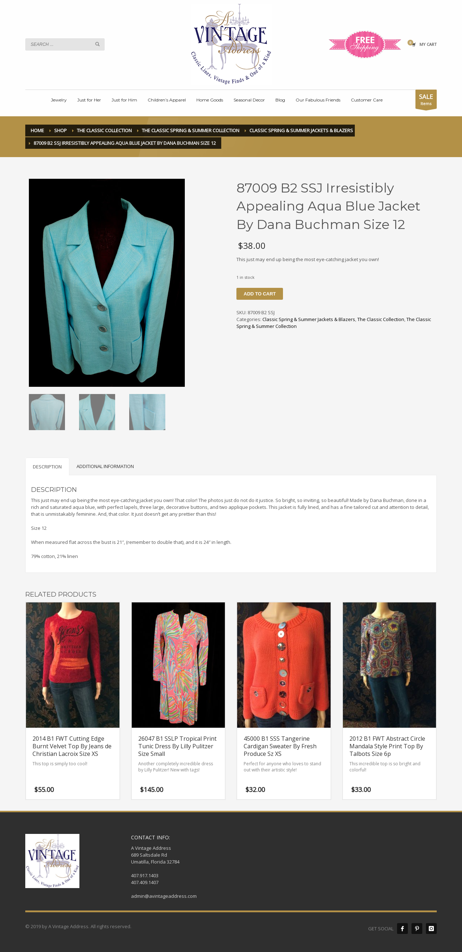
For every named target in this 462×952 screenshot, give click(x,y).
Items (426, 100)
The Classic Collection (380, 319)
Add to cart (260, 294)
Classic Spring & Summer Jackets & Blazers (308, 319)
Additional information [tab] (105, 466)
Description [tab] (47, 466)
